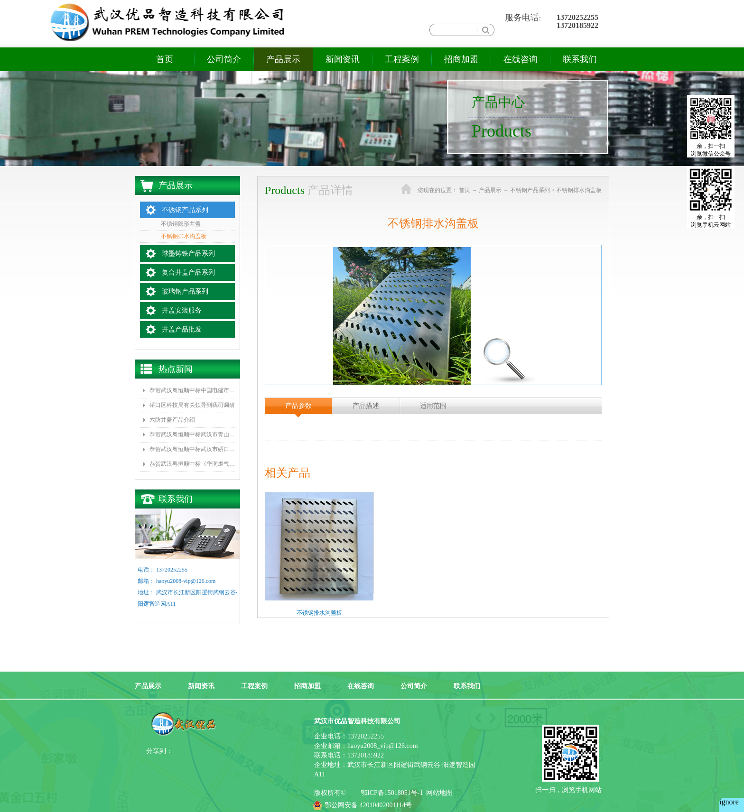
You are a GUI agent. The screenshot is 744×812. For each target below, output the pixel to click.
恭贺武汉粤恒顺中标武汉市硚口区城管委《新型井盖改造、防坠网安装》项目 (192, 449)
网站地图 (438, 792)
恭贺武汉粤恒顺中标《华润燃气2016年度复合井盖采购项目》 (192, 464)
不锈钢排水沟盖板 (579, 190)
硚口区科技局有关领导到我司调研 (192, 405)
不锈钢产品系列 (530, 190)
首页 (164, 59)
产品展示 (490, 190)
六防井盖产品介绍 (172, 419)
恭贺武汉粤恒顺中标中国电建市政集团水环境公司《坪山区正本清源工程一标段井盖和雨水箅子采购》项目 (192, 390)
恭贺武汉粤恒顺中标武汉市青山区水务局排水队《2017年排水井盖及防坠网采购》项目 (192, 434)
